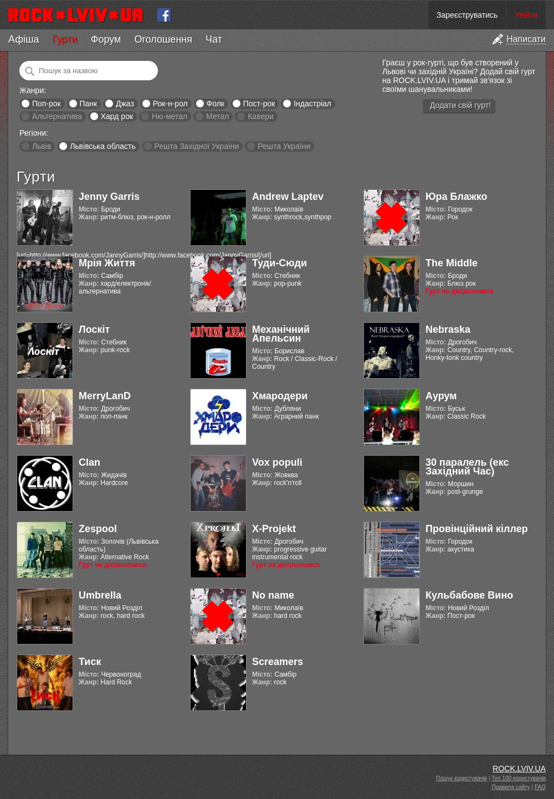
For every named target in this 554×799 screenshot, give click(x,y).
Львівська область (103, 146)
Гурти (64, 39)
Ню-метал (169, 116)
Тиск (90, 661)
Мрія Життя (107, 263)
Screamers (277, 661)
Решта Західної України (196, 146)
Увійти (526, 15)
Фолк (215, 103)
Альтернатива (57, 116)
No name (273, 595)
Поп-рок (46, 103)
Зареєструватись (467, 15)
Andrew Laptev (288, 196)
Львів (41, 146)
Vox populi (277, 462)
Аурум (441, 395)
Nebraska (447, 329)
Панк (88, 103)
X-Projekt (274, 528)
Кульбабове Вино (469, 595)
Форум (106, 39)
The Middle (451, 263)
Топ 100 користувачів (518, 778)
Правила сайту (511, 787)
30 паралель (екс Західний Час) (467, 467)
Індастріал (312, 103)
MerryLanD (105, 395)
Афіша (23, 39)
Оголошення (163, 39)
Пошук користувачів (461, 778)
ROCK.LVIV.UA (519, 768)
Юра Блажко (456, 196)
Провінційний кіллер (476, 528)
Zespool (98, 528)
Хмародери (279, 395)
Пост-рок (259, 103)
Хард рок (117, 116)
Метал (217, 116)
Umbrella (100, 595)
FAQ (540, 787)
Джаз (125, 103)
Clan (89, 462)
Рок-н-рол (170, 103)
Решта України (284, 146)
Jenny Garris (109, 196)
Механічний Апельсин (281, 334)
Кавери (261, 116)
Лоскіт (94, 329)
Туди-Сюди (279, 263)
